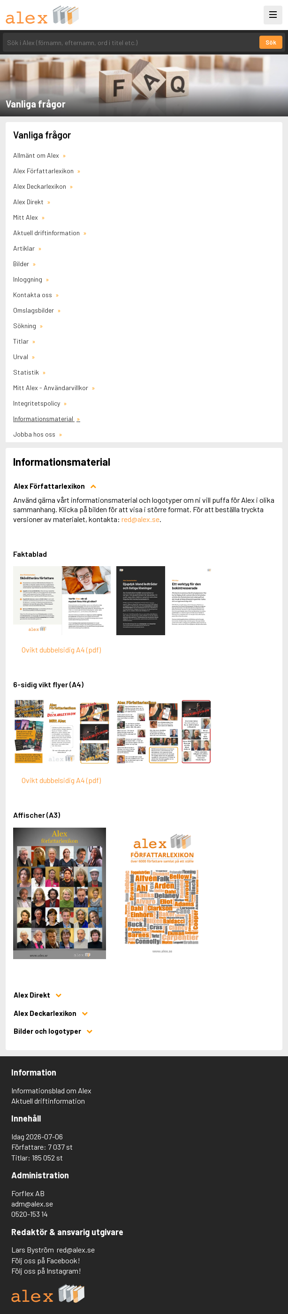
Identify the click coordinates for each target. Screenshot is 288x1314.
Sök (270, 42)
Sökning (25, 326)
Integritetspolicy (37, 403)
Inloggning (28, 279)
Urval (21, 357)
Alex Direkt (29, 202)
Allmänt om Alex (37, 155)
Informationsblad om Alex (51, 1090)
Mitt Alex (26, 217)
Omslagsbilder (34, 310)
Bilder (21, 264)
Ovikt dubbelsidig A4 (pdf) (61, 649)
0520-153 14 (29, 1213)
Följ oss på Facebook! (45, 1260)
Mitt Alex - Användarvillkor (51, 388)
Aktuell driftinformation (47, 233)
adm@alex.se (32, 1203)
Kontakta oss (33, 295)
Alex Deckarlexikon (40, 186)
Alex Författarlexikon (44, 171)
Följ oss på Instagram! (46, 1270)
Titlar (21, 341)
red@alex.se (140, 519)
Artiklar (24, 248)
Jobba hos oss (35, 434)
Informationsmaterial (44, 419)
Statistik (26, 372)
